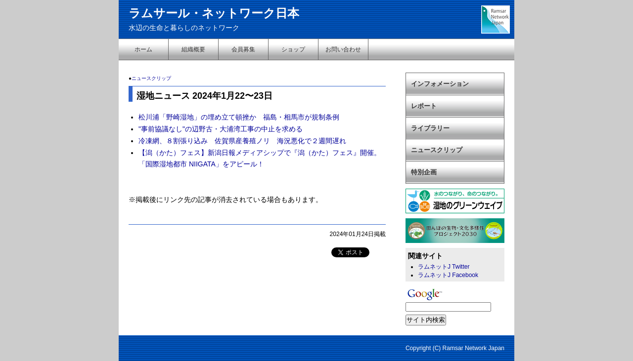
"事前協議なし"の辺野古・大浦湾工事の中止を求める (220, 129)
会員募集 (243, 49)
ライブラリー (430, 128)
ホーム (143, 49)
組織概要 (193, 49)
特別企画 (424, 172)
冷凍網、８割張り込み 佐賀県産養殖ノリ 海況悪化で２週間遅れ (242, 141)
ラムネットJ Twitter (443, 266)
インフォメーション (440, 83)
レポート (424, 106)
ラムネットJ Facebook (448, 275)
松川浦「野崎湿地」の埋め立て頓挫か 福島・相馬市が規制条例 (238, 117)
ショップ (293, 49)
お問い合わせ (343, 49)
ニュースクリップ (151, 78)
